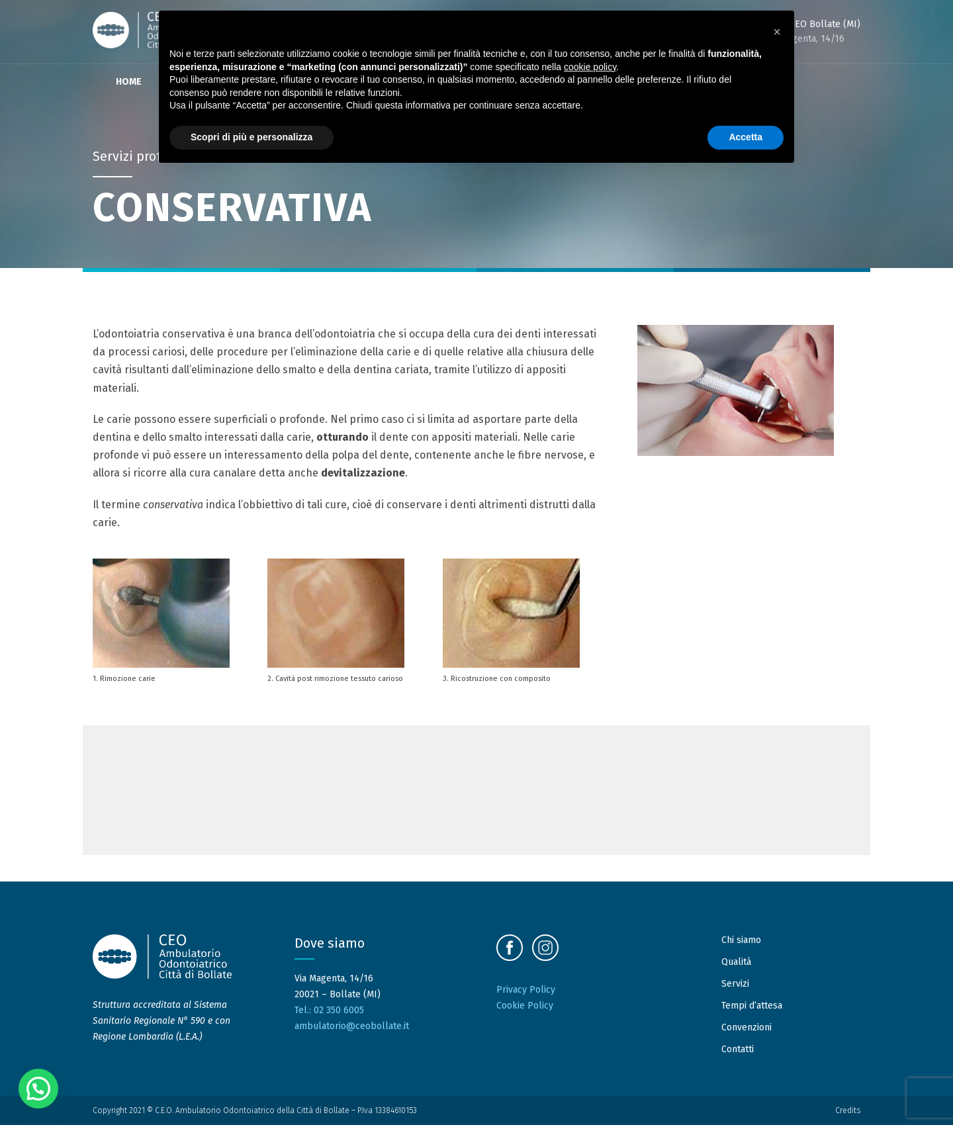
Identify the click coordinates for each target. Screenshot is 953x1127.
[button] (38, 1088)
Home (129, 81)
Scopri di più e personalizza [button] (251, 137)
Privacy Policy (525, 991)
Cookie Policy (524, 1007)
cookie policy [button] (590, 67)
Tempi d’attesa (751, 1007)
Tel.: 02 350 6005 (329, 1012)
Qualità (736, 963)
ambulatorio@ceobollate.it (352, 1028)
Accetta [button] (745, 137)
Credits (847, 1111)
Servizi (735, 985)
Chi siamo (741, 942)
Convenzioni (746, 1029)
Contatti (737, 1051)
